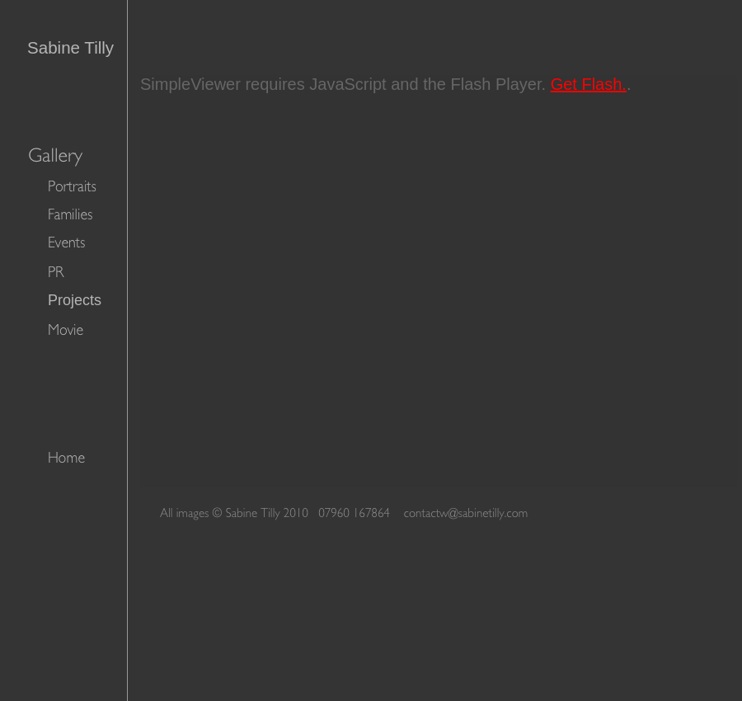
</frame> (438, 281)
